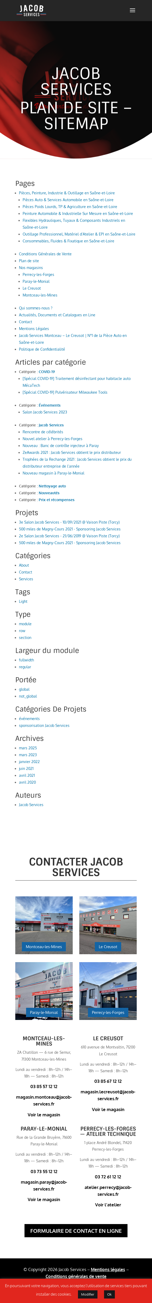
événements (29, 718)
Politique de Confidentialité (42, 349)
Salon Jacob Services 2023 (45, 412)
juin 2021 (26, 768)
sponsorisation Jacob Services (44, 725)
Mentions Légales (34, 328)
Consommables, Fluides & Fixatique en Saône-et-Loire (68, 241)
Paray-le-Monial (36, 281)
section (25, 637)
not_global (28, 696)
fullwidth (26, 660)
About (24, 565)
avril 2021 (27, 775)
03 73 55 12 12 (44, 1171)
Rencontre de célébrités (43, 432)
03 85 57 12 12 (43, 1086)
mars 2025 (28, 748)
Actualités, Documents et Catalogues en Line (57, 315)
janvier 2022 (29, 761)
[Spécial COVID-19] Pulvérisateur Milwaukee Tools (65, 392)
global (24, 689)
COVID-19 (47, 371)
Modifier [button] (87, 1294)
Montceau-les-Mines (40, 295)
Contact (25, 321)
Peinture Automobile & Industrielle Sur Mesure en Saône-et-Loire (78, 213)
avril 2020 (27, 782)
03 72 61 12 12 (108, 1176)
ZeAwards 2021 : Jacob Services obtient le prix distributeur (72, 452)
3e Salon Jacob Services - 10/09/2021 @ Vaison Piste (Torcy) (69, 522)
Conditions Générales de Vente (45, 254)
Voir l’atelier (108, 1204)
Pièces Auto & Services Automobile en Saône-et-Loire (68, 199)
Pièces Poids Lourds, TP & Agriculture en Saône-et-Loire (70, 206)
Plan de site (29, 260)
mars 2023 (28, 754)
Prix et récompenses (57, 499)
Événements (50, 405)
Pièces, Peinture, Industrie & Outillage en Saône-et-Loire (67, 193)
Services (26, 579)
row (22, 630)
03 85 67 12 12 (108, 1081)
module (25, 624)
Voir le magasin (44, 1114)
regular (25, 667)
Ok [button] (109, 1294)
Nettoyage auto (52, 486)
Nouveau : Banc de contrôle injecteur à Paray (61, 445)
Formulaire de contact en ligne (76, 1230)
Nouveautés (49, 493)
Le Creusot (32, 288)
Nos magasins (31, 267)
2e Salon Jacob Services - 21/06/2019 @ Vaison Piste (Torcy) (69, 536)
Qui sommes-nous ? (35, 308)
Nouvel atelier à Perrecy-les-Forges (52, 438)
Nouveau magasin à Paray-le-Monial (53, 473)
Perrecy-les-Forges (38, 274)
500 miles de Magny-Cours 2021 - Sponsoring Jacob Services (70, 529)
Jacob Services (51, 425)
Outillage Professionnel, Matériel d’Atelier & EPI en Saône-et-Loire (79, 234)
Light (23, 601)
